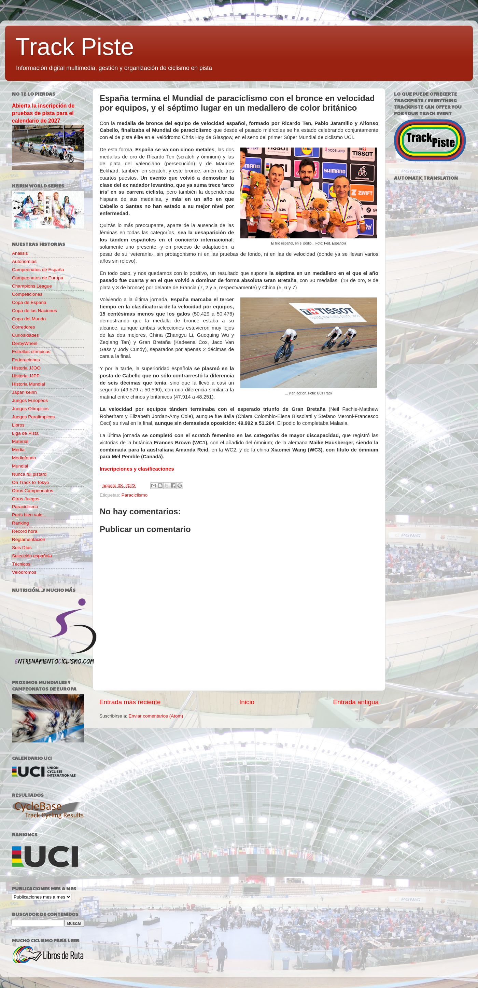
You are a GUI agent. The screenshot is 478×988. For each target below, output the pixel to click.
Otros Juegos (25, 498)
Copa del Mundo (29, 318)
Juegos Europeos (30, 400)
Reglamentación (28, 539)
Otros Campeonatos (32, 490)
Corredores (23, 327)
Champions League (32, 286)
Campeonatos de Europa (37, 277)
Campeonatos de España (38, 269)
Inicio (246, 702)
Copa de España (29, 302)
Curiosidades (25, 335)
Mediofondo (24, 457)
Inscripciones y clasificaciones (137, 469)
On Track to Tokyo (30, 482)
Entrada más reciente (130, 702)
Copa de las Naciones (34, 310)
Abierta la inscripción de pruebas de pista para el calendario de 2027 (43, 113)
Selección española (32, 555)
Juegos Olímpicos (30, 408)
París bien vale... (29, 514)
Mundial (20, 466)
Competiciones (27, 294)
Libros (18, 425)
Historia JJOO (26, 368)
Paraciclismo (135, 495)
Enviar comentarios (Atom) (156, 716)
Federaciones (26, 359)
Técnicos (21, 564)
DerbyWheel (24, 343)
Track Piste (74, 46)
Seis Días (22, 547)
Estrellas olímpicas (31, 351)
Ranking (20, 523)
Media (18, 449)
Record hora (24, 531)
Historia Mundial (28, 384)
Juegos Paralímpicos (33, 416)
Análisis (20, 253)
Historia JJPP (26, 375)
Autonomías (24, 261)
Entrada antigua (356, 702)
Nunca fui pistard (29, 474)
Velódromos (24, 572)
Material (20, 441)
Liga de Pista (25, 433)
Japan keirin (24, 392)
